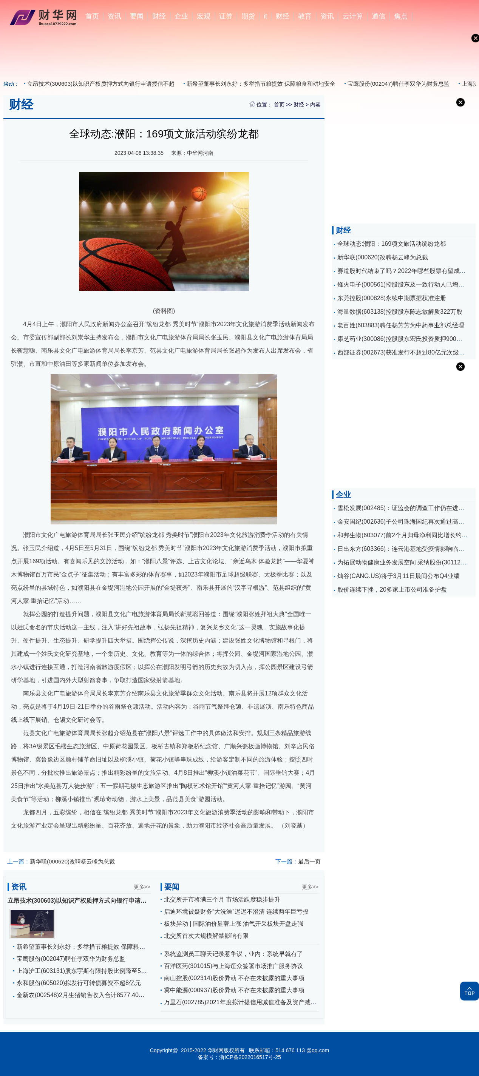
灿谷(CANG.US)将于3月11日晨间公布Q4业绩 (398, 576)
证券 (226, 16)
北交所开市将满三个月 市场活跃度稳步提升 (222, 899)
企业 (181, 16)
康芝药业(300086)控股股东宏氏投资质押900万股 (402, 339)
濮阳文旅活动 (38, 841)
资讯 (114, 16)
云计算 (353, 16)
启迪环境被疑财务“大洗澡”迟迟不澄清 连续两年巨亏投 (236, 911)
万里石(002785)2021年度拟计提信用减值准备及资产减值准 (243, 1002)
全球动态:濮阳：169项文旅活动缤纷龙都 (391, 243)
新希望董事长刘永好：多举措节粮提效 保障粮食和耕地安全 (261, 83)
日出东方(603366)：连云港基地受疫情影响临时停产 (406, 549)
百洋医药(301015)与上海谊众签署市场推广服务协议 (233, 966)
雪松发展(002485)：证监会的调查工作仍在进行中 (403, 508)
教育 (305, 16)
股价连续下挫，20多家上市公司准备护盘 (392, 589)
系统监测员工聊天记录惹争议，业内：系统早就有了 (233, 954)
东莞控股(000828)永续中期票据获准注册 (391, 298)
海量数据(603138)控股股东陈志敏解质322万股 (399, 311)
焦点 (401, 16)
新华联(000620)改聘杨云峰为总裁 (61, 861)
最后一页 (298, 861)
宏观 (203, 16)
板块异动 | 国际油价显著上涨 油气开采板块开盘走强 (234, 923)
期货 (248, 16)
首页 (92, 16)
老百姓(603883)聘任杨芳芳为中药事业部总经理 (400, 325)
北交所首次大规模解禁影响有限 (206, 936)
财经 (159, 16)
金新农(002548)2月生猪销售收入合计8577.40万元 (84, 995)
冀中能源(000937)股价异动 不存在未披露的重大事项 (234, 990)
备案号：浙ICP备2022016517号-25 (239, 1057)
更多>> (142, 887)
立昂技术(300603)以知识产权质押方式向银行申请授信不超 (101, 83)
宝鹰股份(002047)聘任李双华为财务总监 (399, 83)
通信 (378, 16)
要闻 (137, 16)
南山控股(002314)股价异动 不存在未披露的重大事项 (234, 978)
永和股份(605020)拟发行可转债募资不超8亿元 (79, 983)
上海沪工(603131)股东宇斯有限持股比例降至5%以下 (87, 971)
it (265, 16)
